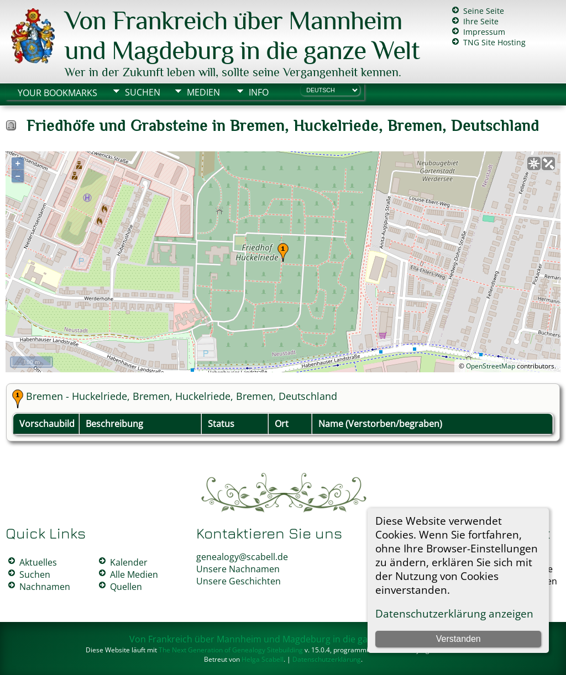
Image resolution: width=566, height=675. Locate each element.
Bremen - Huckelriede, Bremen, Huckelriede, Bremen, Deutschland (181, 396)
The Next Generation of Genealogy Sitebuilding (231, 650)
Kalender (129, 562)
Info (259, 92)
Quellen (126, 587)
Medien (203, 92)
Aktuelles (38, 562)
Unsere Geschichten (238, 581)
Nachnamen (44, 587)
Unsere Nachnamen (238, 569)
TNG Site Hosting (494, 42)
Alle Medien (134, 574)
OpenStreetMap (490, 366)
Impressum (484, 32)
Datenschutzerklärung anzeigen (454, 613)
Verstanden (458, 639)
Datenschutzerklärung (326, 659)
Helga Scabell (263, 659)
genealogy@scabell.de (242, 557)
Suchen (142, 92)
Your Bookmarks (57, 93)
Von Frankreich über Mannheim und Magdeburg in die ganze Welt (242, 35)
